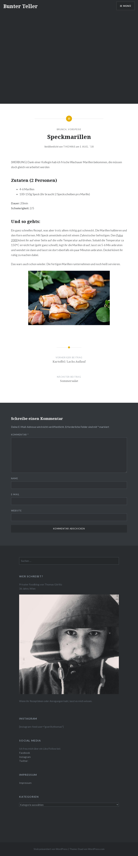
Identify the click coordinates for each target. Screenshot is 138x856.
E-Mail (15, 494)
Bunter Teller (20, 6)
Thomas (69, 146)
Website (16, 510)
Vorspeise (74, 129)
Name (14, 478)
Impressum (25, 782)
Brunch (62, 129)
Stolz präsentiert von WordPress (51, 849)
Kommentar (20, 434)
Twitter (23, 760)
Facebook (24, 752)
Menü (127, 5)
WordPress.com (96, 849)
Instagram (25, 756)
